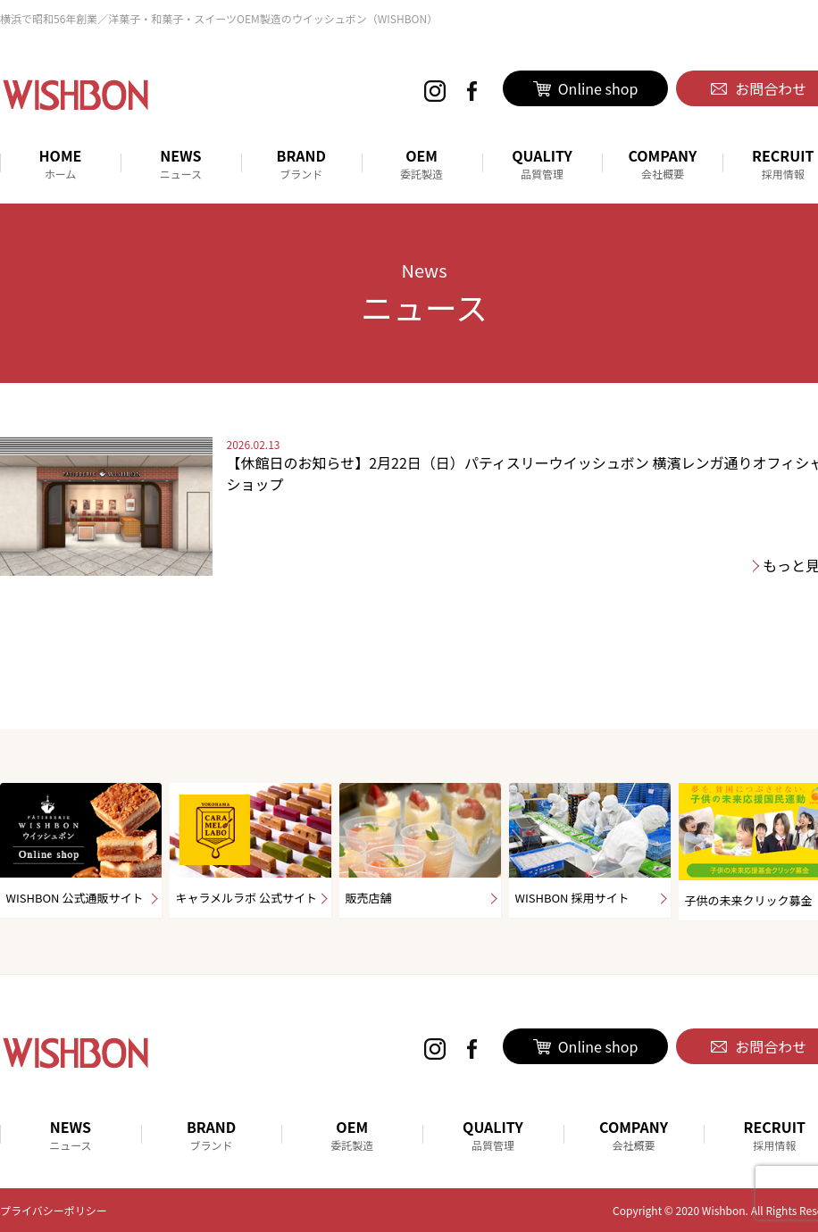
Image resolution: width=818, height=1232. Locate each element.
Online (586, 88)
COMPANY (662, 163)
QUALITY (542, 163)
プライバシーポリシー (53, 1210)
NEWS (181, 163)
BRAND (301, 163)
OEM (422, 163)
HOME (60, 163)
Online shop (586, 1046)
